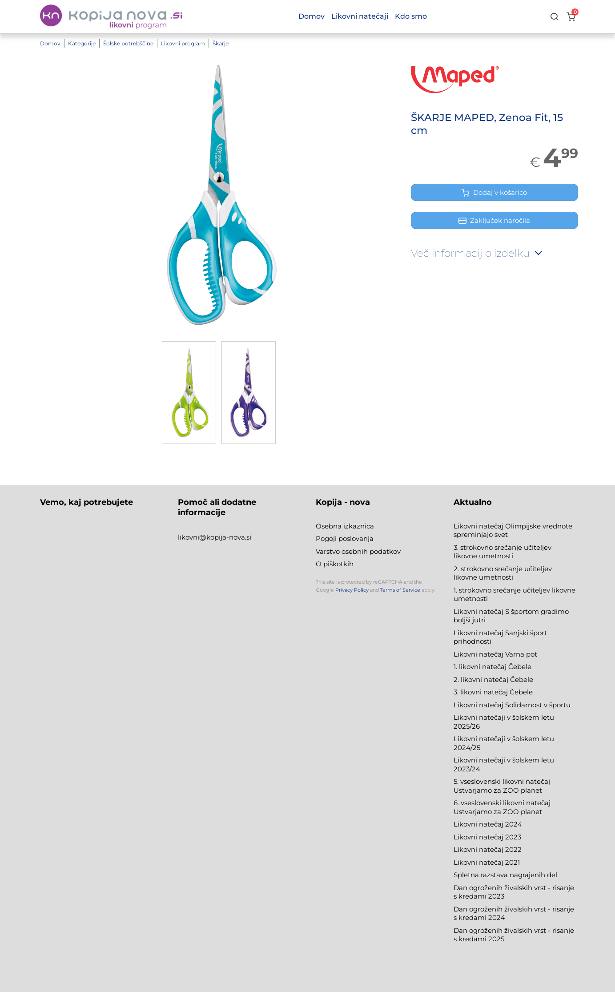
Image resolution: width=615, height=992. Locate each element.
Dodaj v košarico (494, 192)
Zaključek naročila (494, 220)
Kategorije (82, 43)
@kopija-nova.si (225, 537)
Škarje (221, 43)
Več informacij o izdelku (477, 253)
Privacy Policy (352, 590)
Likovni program (183, 43)
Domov (50, 43)
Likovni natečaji (359, 16)
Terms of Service (400, 590)
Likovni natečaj (479, 862)
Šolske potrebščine (128, 43)
